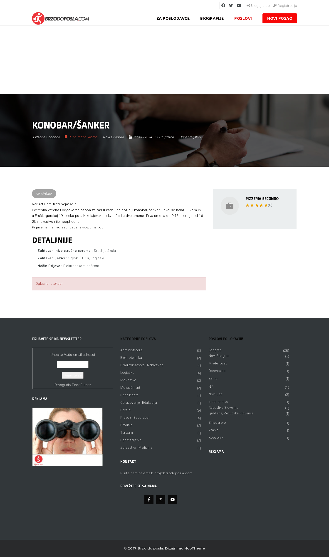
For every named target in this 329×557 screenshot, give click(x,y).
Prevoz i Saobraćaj (134, 417)
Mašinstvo (128, 380)
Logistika (127, 372)
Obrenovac (217, 371)
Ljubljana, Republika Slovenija (231, 413)
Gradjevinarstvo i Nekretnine (141, 365)
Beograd (215, 350)
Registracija (285, 6)
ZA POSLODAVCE (173, 18)
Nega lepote (129, 395)
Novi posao (279, 18)
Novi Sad (216, 394)
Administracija (131, 350)
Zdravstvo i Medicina (136, 447)
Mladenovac (218, 363)
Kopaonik (216, 437)
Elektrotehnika (131, 357)
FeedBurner (81, 385)
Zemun (214, 378)
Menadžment (130, 387)
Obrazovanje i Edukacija (138, 402)
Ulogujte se (258, 6)
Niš (211, 387)
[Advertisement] (164, 60)
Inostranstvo (218, 402)
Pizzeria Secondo (262, 198)
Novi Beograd (219, 356)
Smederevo (217, 422)
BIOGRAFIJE (212, 18)
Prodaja (126, 425)
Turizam (126, 432)
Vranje (213, 430)
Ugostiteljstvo (190, 137)
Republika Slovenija (223, 407)
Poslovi (243, 18)
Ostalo (125, 410)
